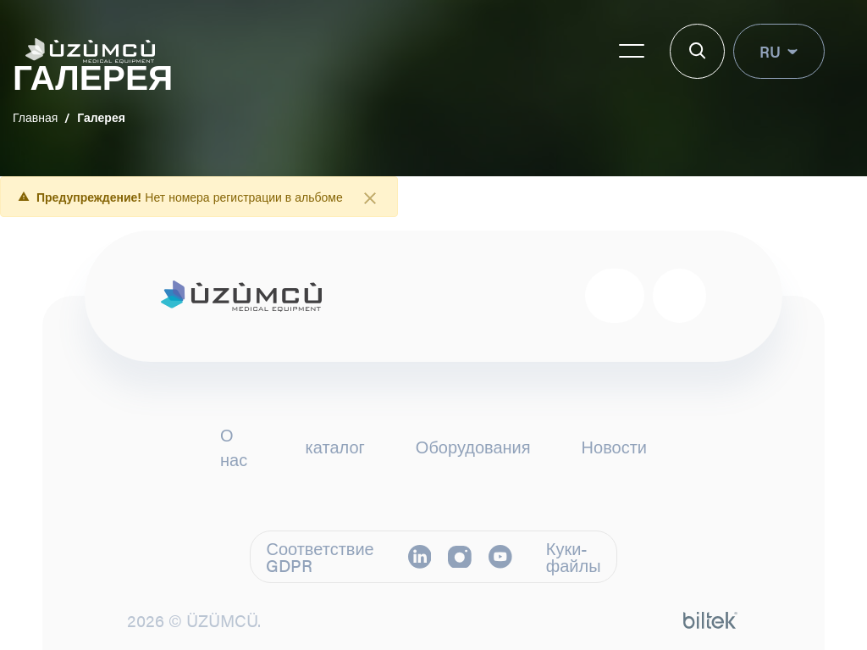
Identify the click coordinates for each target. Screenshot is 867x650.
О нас (233, 447)
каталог (335, 446)
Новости (614, 446)
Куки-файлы (573, 557)
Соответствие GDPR (319, 557)
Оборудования (473, 446)
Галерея (101, 116)
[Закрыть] (370, 198)
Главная (35, 116)
